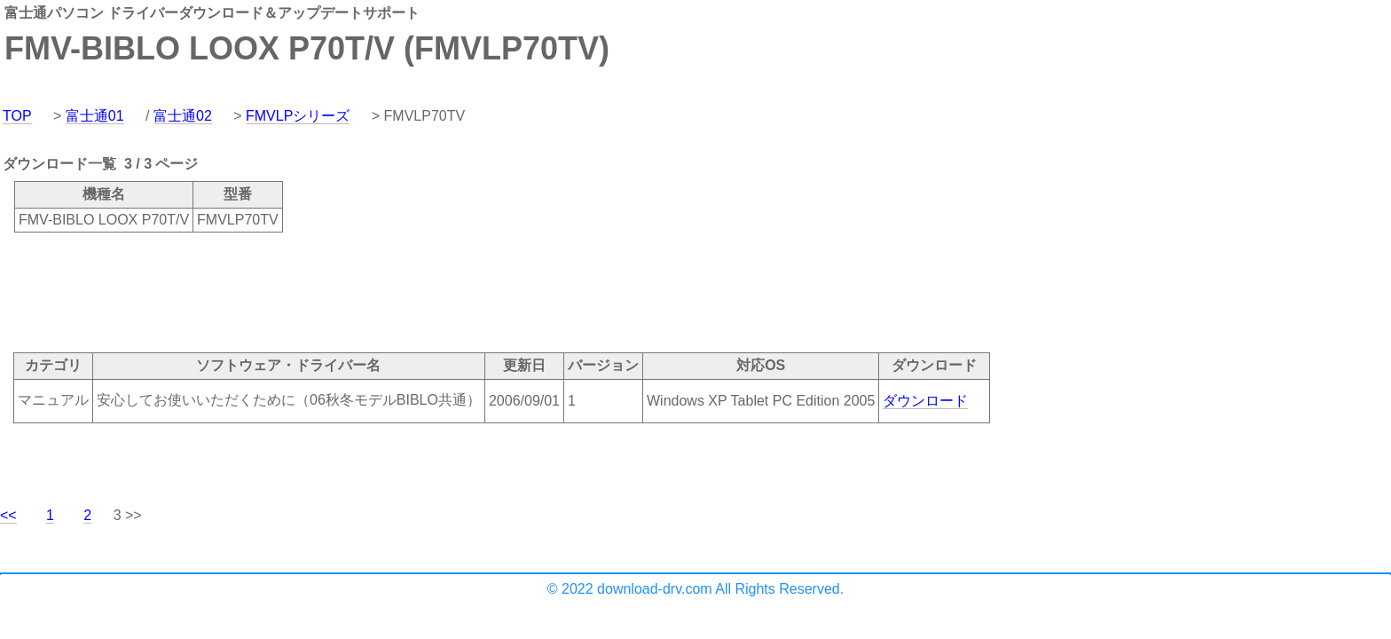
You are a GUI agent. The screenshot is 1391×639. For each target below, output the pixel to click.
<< (8, 515)
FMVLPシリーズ (298, 115)
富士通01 (95, 115)
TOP (17, 115)
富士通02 (182, 115)
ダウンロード (925, 400)
